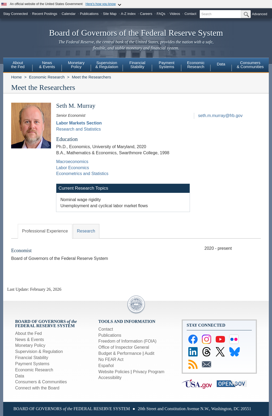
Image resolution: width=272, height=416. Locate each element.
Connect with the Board (37, 388)
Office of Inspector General (123, 347)
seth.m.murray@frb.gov (220, 115)
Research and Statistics (78, 129)
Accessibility (109, 377)
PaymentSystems (166, 64)
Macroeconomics (72, 161)
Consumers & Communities (250, 64)
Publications (89, 14)
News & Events (29, 339)
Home (16, 77)
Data (221, 64)
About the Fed (28, 333)
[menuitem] (17, 65)
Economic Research (47, 77)
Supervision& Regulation (106, 64)
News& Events (47, 64)
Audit (149, 353)
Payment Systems (32, 363)
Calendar (69, 14)
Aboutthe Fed (18, 64)
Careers (146, 14)
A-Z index (128, 14)
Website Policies (113, 371)
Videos (175, 14)
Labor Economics (72, 167)
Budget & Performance (119, 353)
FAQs (161, 14)
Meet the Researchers (91, 77)
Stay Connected (15, 14)
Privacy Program (148, 371)
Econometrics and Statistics (82, 173)
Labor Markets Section (79, 123)
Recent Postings (44, 14)
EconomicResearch (196, 64)
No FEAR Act (110, 359)
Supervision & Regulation (39, 351)
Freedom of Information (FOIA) (127, 341)
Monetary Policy (30, 345)
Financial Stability (31, 357)
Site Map (109, 14)
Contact (190, 14)
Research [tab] (86, 231)
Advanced (259, 14)
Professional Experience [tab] (45, 231)
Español (106, 365)
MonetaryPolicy (76, 64)
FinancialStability (137, 64)
